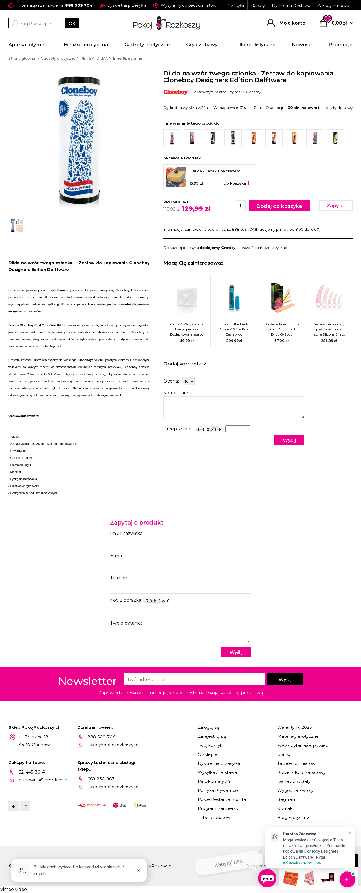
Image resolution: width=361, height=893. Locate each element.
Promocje (341, 44)
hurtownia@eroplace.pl (44, 780)
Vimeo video (13, 889)
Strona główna (21, 58)
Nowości (302, 44)
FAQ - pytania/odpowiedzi (304, 745)
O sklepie (207, 754)
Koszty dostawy (339, 107)
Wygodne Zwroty (295, 790)
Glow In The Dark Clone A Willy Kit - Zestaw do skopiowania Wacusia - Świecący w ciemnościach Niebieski (234, 329)
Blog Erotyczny (293, 817)
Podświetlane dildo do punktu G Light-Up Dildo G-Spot (281, 329)
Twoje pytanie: (126, 623)
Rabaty (258, 5)
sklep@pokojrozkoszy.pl (112, 744)
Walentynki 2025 (294, 727)
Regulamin (288, 799)
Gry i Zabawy (202, 44)
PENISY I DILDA (94, 58)
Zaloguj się (208, 727)
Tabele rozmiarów (296, 763)
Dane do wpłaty (294, 781)
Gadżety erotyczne (147, 44)
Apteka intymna (27, 44)
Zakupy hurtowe (333, 5)
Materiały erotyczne (298, 736)
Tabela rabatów (214, 817)
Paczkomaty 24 (214, 781)
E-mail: (117, 555)
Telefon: (119, 578)
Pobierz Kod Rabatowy (301, 772)
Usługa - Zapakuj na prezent (215, 171)
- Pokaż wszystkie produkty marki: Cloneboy (212, 92)
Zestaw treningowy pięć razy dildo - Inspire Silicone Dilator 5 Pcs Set (328, 329)
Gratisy (284, 754)
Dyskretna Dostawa (291, 5)
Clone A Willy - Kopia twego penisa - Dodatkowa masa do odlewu (186, 329)
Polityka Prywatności (219, 790)
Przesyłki (235, 5)
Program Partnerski (218, 808)
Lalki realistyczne (255, 44)
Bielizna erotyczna (86, 44)
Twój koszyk (210, 745)
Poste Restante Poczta (222, 799)
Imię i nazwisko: (126, 533)
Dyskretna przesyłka (219, 763)
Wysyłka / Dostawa (217, 772)
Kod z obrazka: (140, 600)
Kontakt (285, 808)
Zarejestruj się (212, 736)
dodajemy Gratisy (217, 247)
